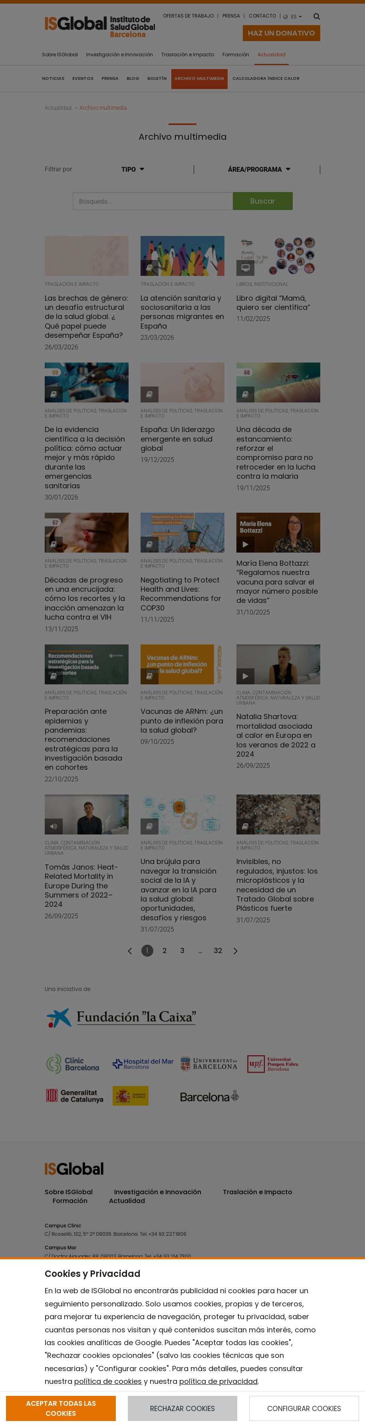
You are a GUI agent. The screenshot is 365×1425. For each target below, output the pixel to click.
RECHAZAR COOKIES (182, 1408)
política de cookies (108, 1381)
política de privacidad (218, 1381)
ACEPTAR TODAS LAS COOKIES (61, 1408)
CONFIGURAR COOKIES (304, 1408)
